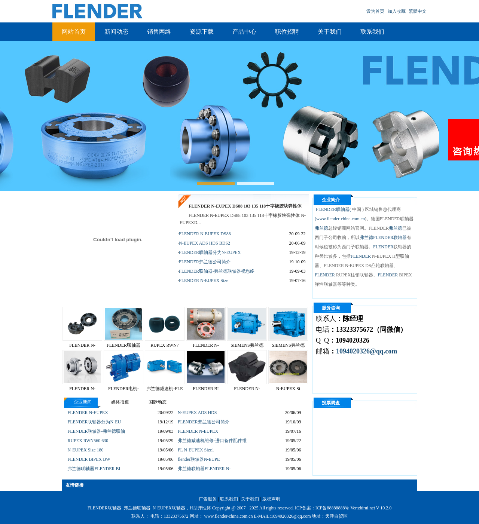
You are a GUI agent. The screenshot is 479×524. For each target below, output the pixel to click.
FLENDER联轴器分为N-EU (94, 422)
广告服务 (208, 499)
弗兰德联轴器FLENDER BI (93, 468)
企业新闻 (83, 402)
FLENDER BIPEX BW (88, 459)
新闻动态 (116, 31)
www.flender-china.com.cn (340, 218)
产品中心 (244, 31)
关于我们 (330, 31)
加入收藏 (397, 11)
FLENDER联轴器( (333, 209)
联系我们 (372, 31)
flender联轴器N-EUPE (199, 459)
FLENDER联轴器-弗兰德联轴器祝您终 (216, 271)
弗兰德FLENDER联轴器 (383, 237)
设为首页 (375, 11)
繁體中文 (418, 11)
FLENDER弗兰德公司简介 (205, 261)
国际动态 (158, 402)
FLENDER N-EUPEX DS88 (205, 233)
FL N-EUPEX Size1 (196, 450)
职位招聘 (287, 31)
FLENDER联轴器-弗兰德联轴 (96, 431)
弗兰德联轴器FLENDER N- (204, 468)
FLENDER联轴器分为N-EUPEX (210, 252)
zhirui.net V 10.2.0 (374, 508)
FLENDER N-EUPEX (87, 412)
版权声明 (271, 499)
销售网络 (159, 31)
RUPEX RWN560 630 (87, 440)
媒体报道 (120, 402)
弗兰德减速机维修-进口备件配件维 (212, 440)
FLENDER (383, 246)
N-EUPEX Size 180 (85, 450)
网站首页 (74, 31)
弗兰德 (321, 228)
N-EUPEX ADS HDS (197, 412)
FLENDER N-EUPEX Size (203, 280)
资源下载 (202, 31)
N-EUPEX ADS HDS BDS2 (204, 243)
